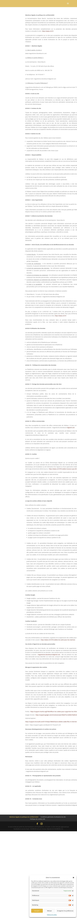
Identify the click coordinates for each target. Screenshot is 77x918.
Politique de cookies (52, 914)
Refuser (49, 911)
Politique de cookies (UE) (37, 819)
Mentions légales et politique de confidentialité (23, 817)
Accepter (37, 911)
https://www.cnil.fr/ (48, 31)
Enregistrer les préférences (65, 911)
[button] (73, 877)
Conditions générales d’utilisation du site (53, 817)
